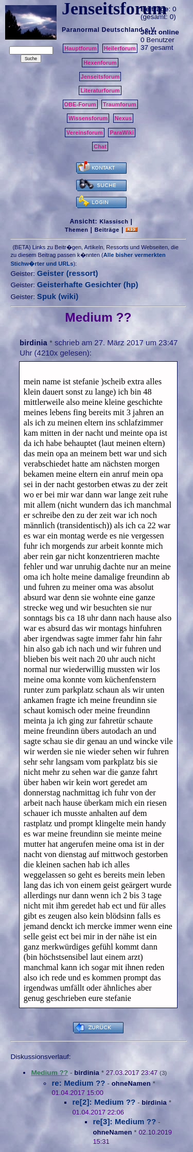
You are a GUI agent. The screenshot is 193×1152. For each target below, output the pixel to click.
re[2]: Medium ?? (103, 1102)
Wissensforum (88, 118)
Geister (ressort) (67, 273)
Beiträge (107, 230)
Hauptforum (80, 48)
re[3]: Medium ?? (124, 1121)
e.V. (150, 29)
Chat (100, 146)
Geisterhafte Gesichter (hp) (87, 284)
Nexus (123, 118)
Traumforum (119, 104)
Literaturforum (99, 90)
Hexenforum (100, 63)
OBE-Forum (80, 104)
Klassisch (113, 221)
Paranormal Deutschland (102, 29)
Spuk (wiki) (58, 296)
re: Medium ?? (78, 1083)
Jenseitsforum (100, 76)
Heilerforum (120, 48)
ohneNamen (131, 1083)
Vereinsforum (84, 132)
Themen (76, 230)
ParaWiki (122, 132)
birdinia (33, 343)
